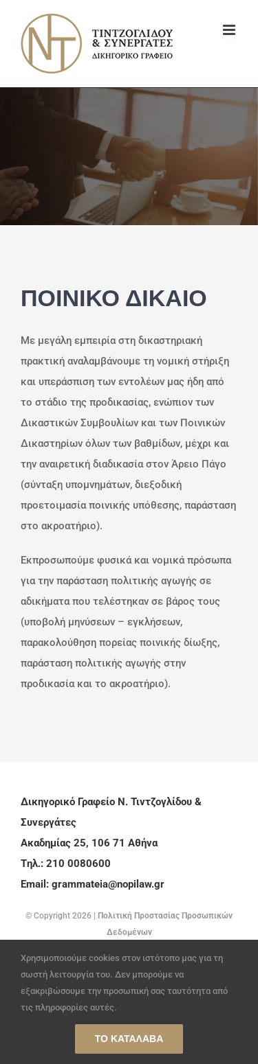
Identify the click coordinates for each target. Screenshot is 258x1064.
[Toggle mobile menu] (230, 30)
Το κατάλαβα (129, 1038)
